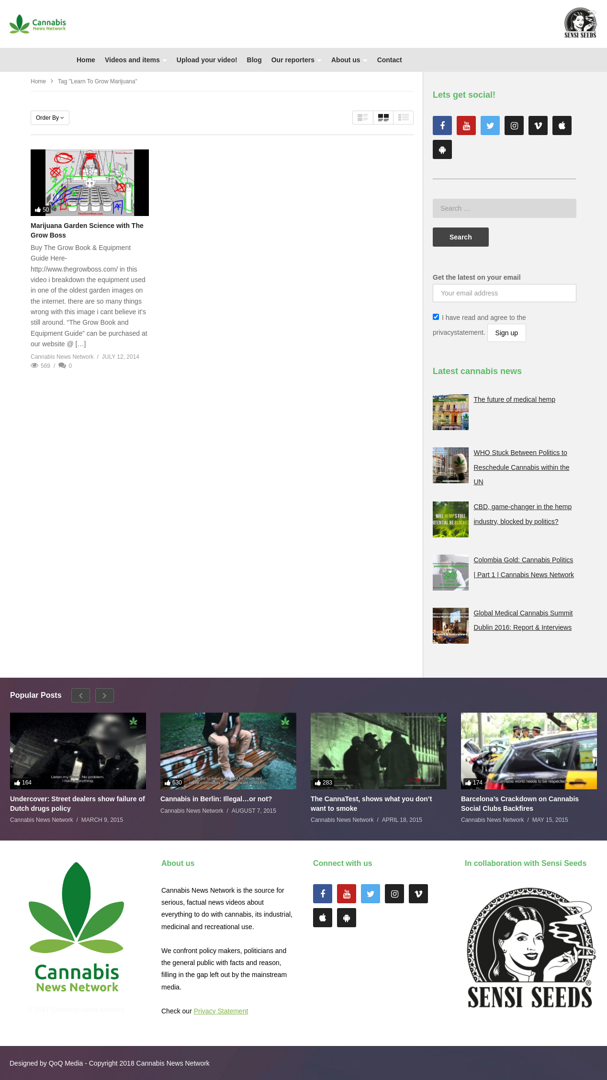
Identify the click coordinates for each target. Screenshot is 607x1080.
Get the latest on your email (477, 277)
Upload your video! (207, 60)
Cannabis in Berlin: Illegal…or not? (216, 799)
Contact (389, 60)
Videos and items (136, 60)
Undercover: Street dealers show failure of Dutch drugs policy (77, 803)
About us (349, 60)
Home (86, 60)
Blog (254, 60)
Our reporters (296, 60)
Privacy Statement (221, 1011)
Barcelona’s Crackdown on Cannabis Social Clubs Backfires (520, 803)
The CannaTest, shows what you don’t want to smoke (371, 803)
